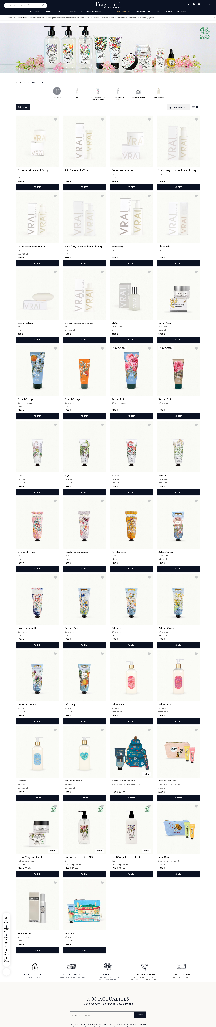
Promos (181, 12)
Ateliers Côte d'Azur (6, 929)
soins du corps (159, 93)
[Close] (214, 17)
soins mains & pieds (118, 94)
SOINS (48, 12)
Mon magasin (6, 921)
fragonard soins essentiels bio (98, 94)
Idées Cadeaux (164, 12)
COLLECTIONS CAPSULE (92, 12)
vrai (77, 93)
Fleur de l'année (6, 961)
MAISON (72, 12)
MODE (59, 12)
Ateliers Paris (6, 938)
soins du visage (138, 93)
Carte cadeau (123, 12)
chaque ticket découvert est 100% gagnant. (149, 17)
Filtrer (22, 107)
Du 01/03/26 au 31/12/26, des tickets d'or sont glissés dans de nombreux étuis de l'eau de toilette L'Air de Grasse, (75, 17)
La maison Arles (6, 945)
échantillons (143, 12)
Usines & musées (6, 953)
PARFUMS (34, 12)
